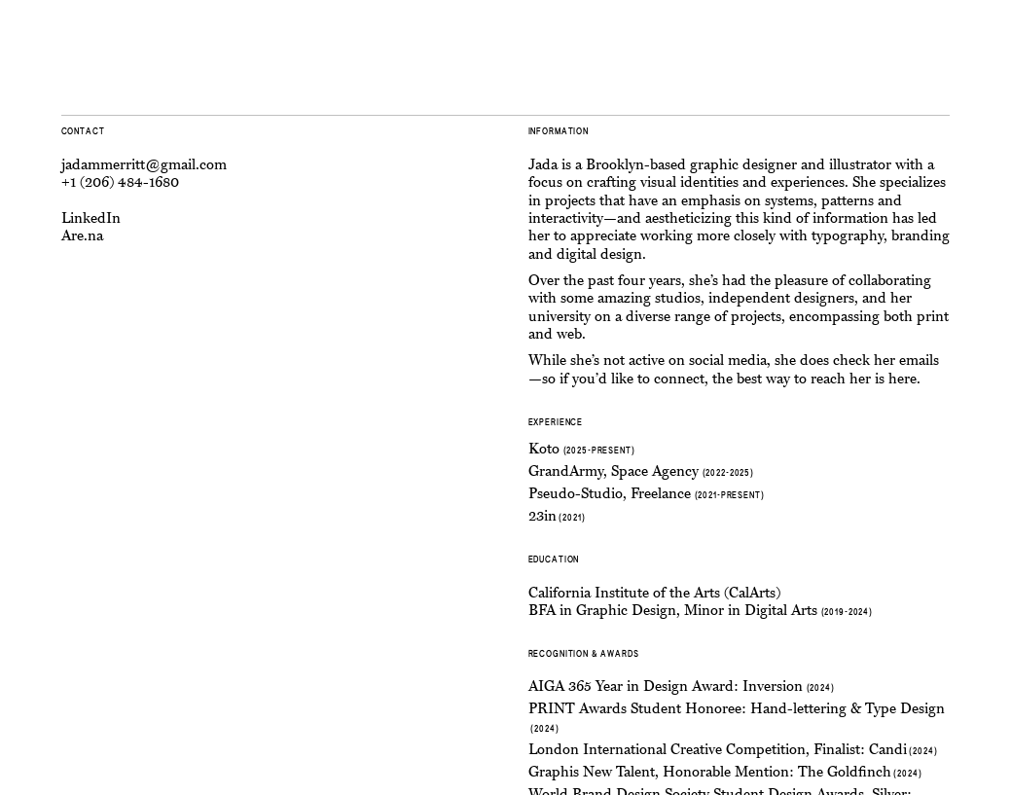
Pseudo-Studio (575, 494)
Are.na (82, 236)
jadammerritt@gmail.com (144, 165)
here (902, 379)
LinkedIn (91, 218)
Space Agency (655, 471)
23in (542, 516)
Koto (544, 449)
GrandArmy (565, 471)
